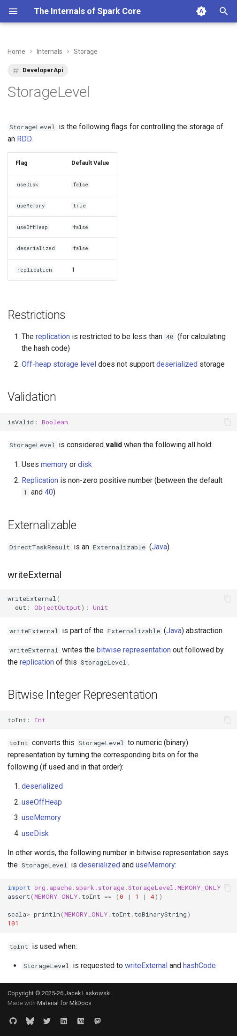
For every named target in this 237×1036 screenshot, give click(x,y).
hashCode (199, 965)
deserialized (177, 364)
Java (159, 546)
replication (53, 336)
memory (54, 464)
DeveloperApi (43, 70)
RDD (24, 138)
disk (85, 464)
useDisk (35, 833)
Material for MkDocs (64, 1002)
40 (49, 492)
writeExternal (146, 965)
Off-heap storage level (59, 364)
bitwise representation (134, 649)
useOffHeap (42, 802)
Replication (40, 480)
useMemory (41, 817)
